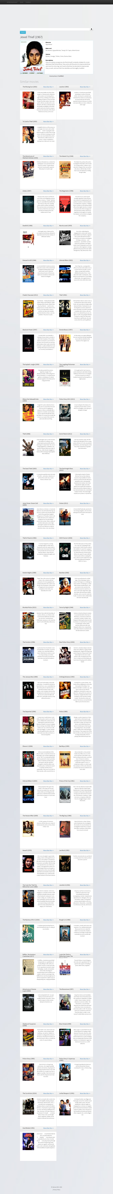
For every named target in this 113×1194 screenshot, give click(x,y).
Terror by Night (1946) (66, 607)
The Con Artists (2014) (30, 1093)
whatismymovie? (12, 2)
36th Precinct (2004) (65, 538)
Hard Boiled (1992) (29, 1128)
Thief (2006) (26, 434)
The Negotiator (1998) (66, 191)
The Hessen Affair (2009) (30, 816)
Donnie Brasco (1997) (66, 330)
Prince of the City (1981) (67, 781)
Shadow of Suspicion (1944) (29, 1025)
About (21, 2)
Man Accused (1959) (65, 226)
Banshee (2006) (64, 573)
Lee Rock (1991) (64, 850)
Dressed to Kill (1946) (29, 260)
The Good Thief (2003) (30, 469)
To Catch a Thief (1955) (30, 121)
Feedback (28, 2)
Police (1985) (63, 711)
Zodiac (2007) (27, 191)
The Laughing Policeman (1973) (67, 365)
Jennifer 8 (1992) (64, 885)
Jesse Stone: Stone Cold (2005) (30, 504)
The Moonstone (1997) (66, 989)
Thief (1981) (63, 295)
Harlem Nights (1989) (29, 573)
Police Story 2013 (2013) (67, 399)
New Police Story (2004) (67, 642)
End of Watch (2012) (65, 434)
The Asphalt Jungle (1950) (31, 364)
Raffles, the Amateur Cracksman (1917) (29, 955)
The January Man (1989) (30, 677)
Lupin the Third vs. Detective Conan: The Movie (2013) (66, 956)
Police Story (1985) (29, 1059)
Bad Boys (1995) (64, 746)
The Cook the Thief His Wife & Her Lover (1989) (30, 886)
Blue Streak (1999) (65, 1024)
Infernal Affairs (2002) (66, 260)
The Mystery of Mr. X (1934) (31, 920)
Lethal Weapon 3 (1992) (66, 1093)
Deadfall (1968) (27, 226)
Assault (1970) (27, 850)
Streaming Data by (56, 76)
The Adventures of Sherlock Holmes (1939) (30, 157)
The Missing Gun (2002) (30, 87)
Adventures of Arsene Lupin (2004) (29, 990)
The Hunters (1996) (29, 642)
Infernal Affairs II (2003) (30, 781)
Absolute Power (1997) (30, 330)
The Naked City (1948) (66, 156)
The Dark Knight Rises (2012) (66, 469)
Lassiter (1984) (64, 87)
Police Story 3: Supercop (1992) (67, 1059)
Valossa (54, 1187)
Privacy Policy (56, 1189)
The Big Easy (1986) (65, 816)
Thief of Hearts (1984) (29, 538)
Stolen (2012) (63, 503)
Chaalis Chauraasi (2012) (30, 295)
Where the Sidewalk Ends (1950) (31, 400)
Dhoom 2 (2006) (28, 746)
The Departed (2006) (29, 711)
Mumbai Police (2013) (29, 607)
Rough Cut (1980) (64, 920)
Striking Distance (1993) (67, 677)
